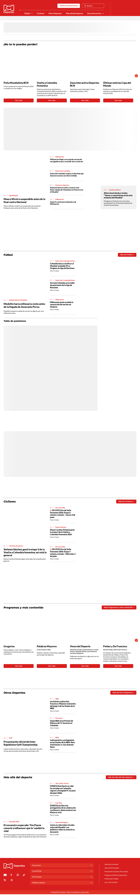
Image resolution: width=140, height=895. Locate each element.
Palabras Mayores (47, 646)
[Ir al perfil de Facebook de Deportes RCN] (11, 876)
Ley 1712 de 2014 (111, 883)
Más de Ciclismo (126, 502)
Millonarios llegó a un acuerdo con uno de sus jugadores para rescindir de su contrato (66, 161)
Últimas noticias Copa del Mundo (117, 84)
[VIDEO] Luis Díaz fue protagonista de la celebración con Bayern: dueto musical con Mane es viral (63, 809)
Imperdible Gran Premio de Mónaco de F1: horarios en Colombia (61, 723)
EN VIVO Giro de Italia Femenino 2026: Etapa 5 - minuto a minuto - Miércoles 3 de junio (62, 553)
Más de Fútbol (127, 255)
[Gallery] (68, 76)
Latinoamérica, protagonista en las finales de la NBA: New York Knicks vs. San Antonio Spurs (62, 744)
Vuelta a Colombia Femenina (47, 84)
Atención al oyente (111, 865)
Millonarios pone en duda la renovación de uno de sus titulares (61, 304)
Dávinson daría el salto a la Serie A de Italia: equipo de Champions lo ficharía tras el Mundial (66, 190)
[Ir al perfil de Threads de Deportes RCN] (12, 881)
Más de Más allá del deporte (121, 778)
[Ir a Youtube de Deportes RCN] (5, 876)
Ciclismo (40, 13)
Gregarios (9, 646)
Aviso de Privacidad (112, 869)
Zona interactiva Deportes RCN (84, 84)
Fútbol (27, 13)
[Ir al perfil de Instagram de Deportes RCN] (18, 876)
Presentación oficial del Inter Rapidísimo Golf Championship (20, 744)
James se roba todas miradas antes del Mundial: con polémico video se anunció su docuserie (62, 829)
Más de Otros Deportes (123, 693)
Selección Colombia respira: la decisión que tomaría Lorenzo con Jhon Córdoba (67, 175)
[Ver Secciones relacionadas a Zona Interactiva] (103, 13)
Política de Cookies (112, 880)
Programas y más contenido (23, 608)
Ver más (18, 101)
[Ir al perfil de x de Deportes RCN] (5, 881)
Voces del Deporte (80, 646)
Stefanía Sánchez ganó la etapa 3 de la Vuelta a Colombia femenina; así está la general (25, 552)
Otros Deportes (55, 13)
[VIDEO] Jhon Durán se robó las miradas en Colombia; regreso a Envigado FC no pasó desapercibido (63, 790)
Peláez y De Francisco (115, 646)
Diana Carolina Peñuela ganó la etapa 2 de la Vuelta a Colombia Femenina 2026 (62, 532)
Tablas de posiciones (69, 6)
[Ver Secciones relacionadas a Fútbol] (32, 13)
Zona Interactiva (94, 13)
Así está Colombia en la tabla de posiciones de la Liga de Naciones (62, 285)
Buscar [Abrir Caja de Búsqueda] (88, 6)
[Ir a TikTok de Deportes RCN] (24, 876)
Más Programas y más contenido (119, 608)
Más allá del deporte (74, 13)
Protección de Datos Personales (116, 872)
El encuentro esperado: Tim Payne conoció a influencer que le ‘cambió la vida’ (24, 828)
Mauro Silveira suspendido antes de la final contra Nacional (24, 201)
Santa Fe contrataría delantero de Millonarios (63, 203)
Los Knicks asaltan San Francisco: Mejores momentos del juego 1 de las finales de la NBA (63, 705)
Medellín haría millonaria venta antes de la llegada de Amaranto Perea (24, 306)
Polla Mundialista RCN (16, 82)
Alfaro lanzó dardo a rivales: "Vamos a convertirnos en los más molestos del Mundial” (118, 195)
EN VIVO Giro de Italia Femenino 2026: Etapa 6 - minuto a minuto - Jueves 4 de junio (62, 514)
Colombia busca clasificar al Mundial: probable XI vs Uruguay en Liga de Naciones (62, 266)
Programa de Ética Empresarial (116, 876)
